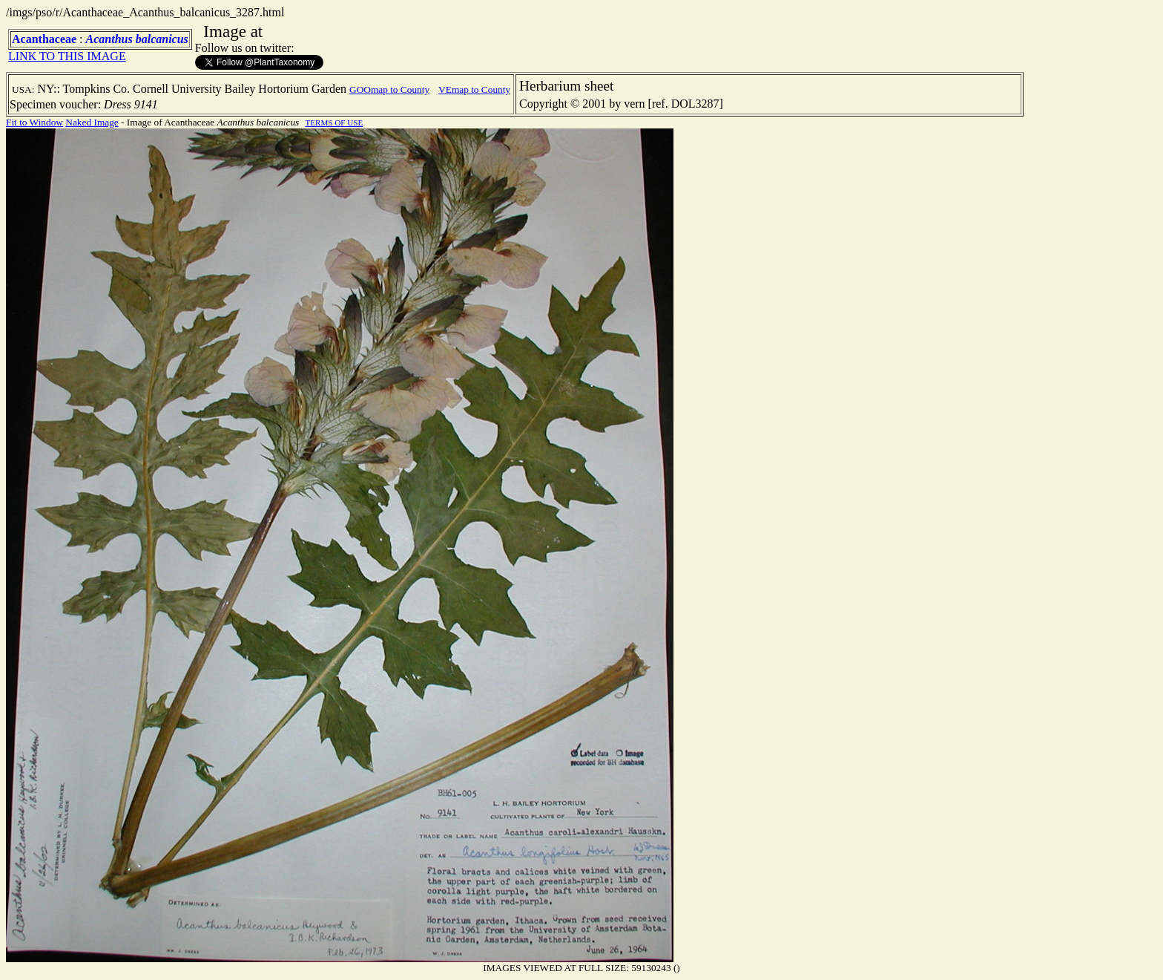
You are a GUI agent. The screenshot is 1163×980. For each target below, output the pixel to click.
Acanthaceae (44, 39)
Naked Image (91, 122)
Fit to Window (34, 122)
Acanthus (109, 39)
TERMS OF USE (334, 122)
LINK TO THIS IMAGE (67, 56)
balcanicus (162, 39)
